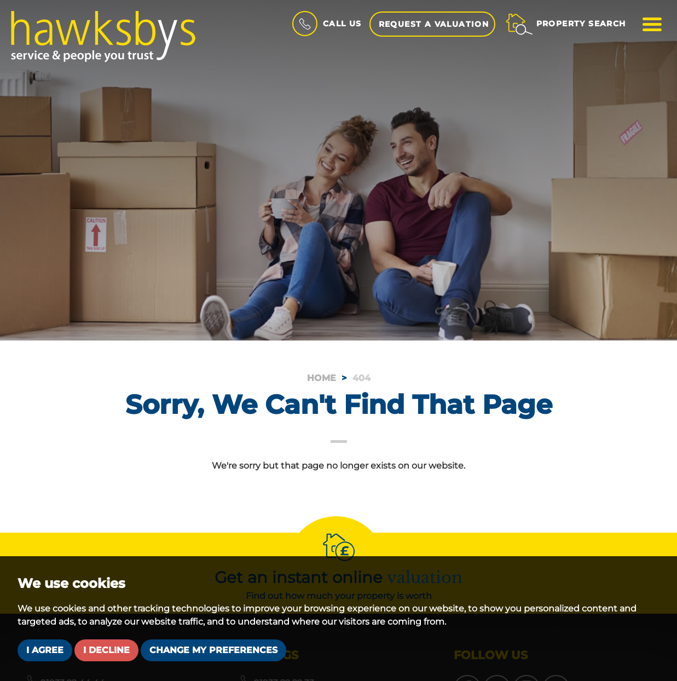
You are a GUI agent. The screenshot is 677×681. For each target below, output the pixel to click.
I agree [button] (44, 650)
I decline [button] (106, 650)
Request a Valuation (434, 24)
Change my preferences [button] (213, 650)
